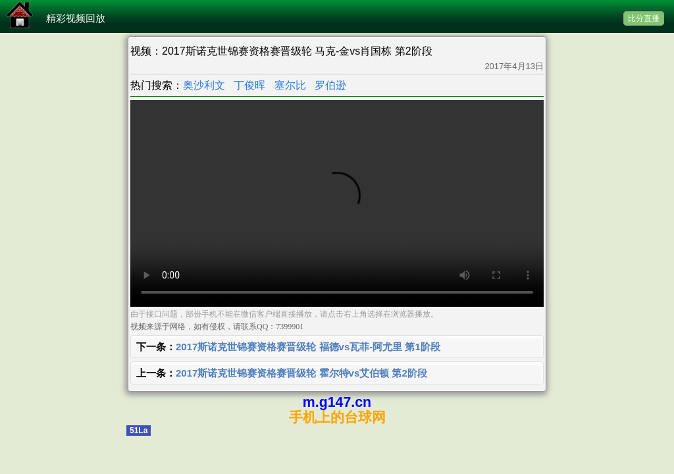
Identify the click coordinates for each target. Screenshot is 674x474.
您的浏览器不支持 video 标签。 (337, 203)
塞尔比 (290, 85)
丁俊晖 (249, 85)
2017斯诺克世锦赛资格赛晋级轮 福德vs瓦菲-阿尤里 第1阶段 (308, 346)
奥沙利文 (204, 85)
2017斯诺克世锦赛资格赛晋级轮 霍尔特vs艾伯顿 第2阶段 (301, 373)
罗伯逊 (330, 85)
